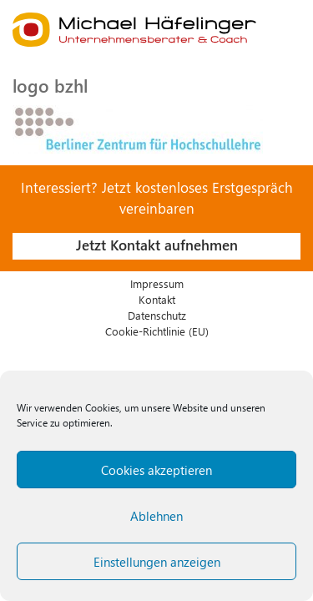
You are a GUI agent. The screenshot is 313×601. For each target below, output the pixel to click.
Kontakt (157, 299)
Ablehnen (156, 516)
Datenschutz (157, 315)
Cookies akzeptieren (156, 470)
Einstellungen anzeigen (156, 561)
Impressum (157, 283)
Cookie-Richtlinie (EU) (157, 331)
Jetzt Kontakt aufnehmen (157, 244)
